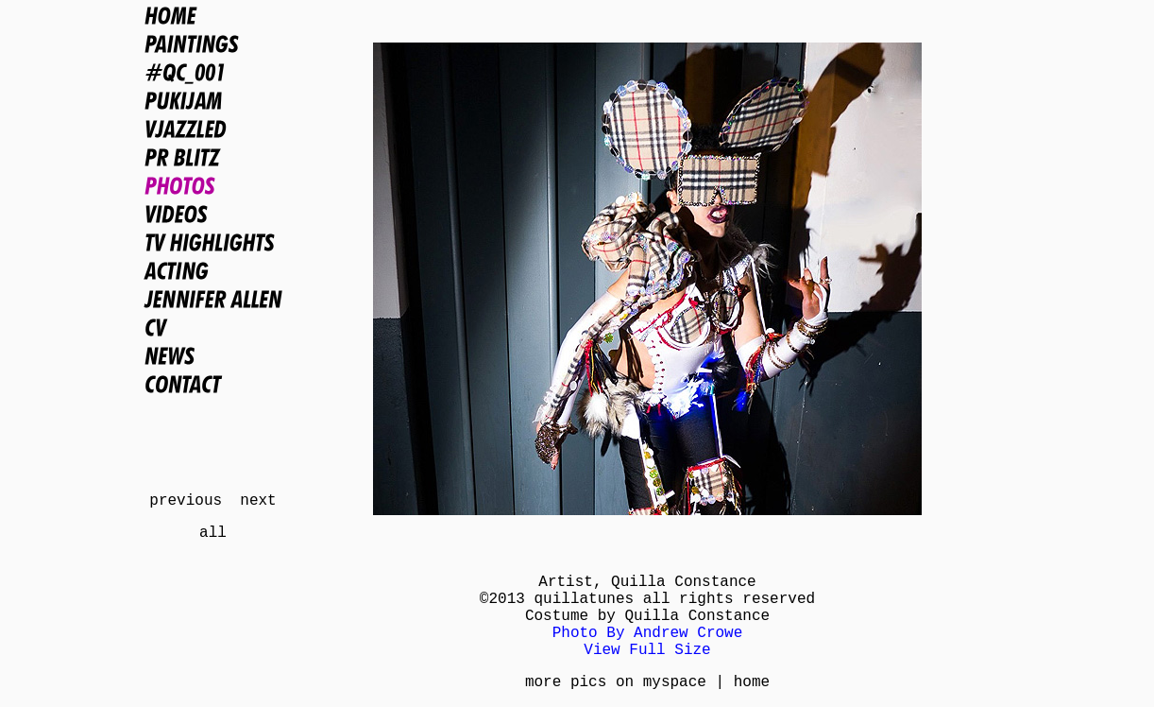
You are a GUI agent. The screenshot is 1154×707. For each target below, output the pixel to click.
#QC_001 (213, 72)
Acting (213, 270)
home (752, 682)
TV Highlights (213, 242)
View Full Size (647, 650)
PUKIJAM (213, 100)
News (213, 355)
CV (213, 327)
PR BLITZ (213, 157)
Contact (213, 384)
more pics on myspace (615, 682)
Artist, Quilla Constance (646, 582)
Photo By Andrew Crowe (647, 633)
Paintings (213, 43)
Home (213, 15)
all (213, 533)
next (258, 500)
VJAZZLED (213, 128)
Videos (213, 213)
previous (185, 500)
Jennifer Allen (213, 299)
